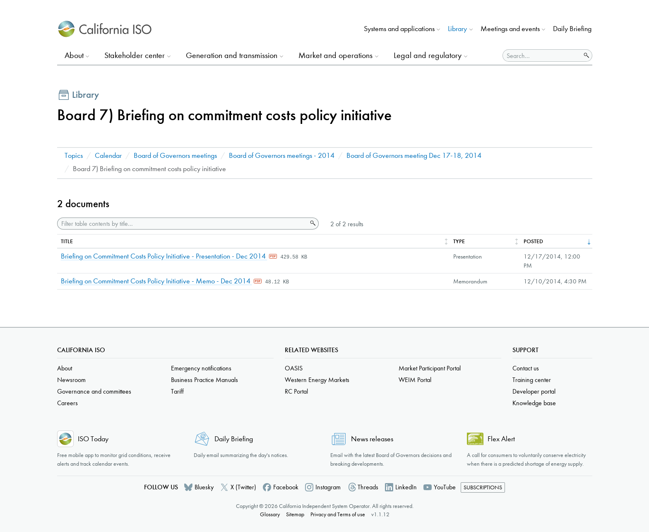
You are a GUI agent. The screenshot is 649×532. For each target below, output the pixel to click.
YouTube (445, 487)
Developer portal (533, 391)
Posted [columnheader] (533, 241)
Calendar (108, 155)
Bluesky (204, 487)
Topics (74, 155)
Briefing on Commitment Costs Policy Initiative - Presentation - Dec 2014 (164, 256)
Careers (67, 403)
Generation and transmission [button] (231, 55)
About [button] (74, 55)
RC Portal (296, 391)
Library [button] (457, 28)
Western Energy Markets (317, 380)
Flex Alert (501, 439)
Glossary (270, 514)
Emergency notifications (201, 368)
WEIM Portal (415, 380)
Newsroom (71, 380)
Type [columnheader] (459, 241)
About (64, 368)
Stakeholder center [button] (134, 55)
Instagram (328, 487)
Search (312, 223)
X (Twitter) (243, 487)
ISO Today (93, 439)
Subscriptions (483, 487)
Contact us (525, 368)
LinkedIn (406, 487)
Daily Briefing (572, 28)
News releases (372, 439)
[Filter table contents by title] (182, 224)
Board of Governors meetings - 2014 (281, 155)
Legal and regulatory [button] (428, 55)
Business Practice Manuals (204, 380)
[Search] (541, 55)
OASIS (294, 368)
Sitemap (295, 514)
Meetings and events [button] (510, 28)
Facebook (285, 487)
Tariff (177, 391)
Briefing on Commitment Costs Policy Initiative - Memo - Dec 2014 (156, 281)
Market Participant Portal (430, 368)
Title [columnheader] (67, 241)
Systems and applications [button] (399, 28)
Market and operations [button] (335, 55)
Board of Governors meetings (175, 155)
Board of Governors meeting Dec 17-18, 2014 (413, 155)
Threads (368, 487)
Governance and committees (94, 391)
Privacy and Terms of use (337, 514)
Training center (531, 380)
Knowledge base (534, 403)
